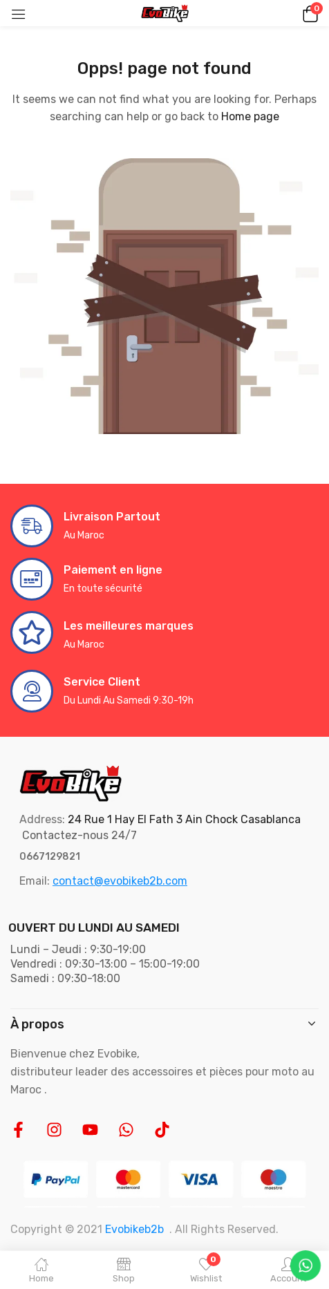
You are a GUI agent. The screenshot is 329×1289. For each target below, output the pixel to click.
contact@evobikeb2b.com (120, 880)
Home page (250, 116)
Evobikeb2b (134, 1229)
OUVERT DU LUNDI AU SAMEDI (94, 927)
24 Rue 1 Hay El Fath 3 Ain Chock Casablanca (184, 819)
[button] (308, 13)
